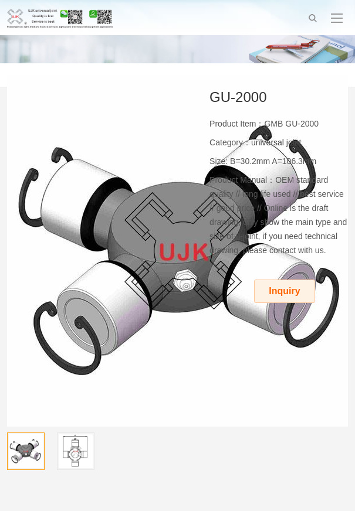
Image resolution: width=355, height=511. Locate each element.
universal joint (276, 142)
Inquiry (284, 291)
